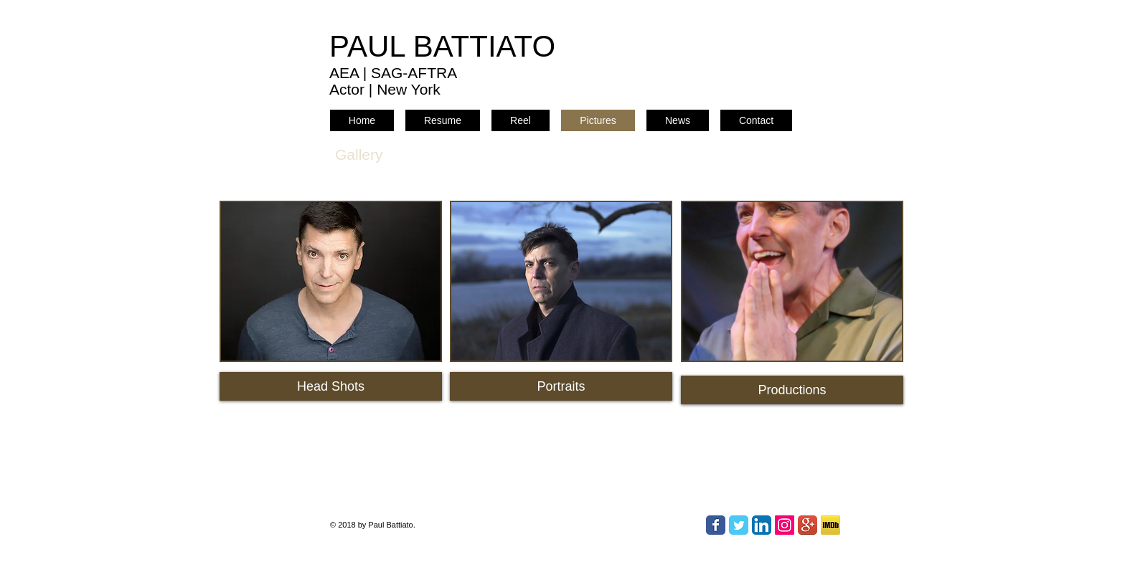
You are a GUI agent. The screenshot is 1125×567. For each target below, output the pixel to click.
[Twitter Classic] (738, 525)
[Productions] (792, 390)
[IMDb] (830, 525)
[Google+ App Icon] (807, 525)
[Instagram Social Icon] (784, 525)
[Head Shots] (331, 386)
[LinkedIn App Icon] (761, 525)
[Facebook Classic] (715, 525)
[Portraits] (561, 386)
